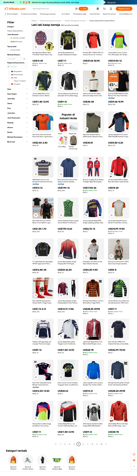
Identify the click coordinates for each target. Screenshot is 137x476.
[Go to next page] (106, 444)
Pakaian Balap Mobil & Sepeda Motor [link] (102, 21)
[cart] (104, 9)
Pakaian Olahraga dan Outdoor (50, 21)
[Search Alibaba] (53, 8)
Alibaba (34, 21)
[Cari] (83, 9)
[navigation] (17, 232)
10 (101, 444)
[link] (134, 454)
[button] (76, 8)
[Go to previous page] (56, 444)
